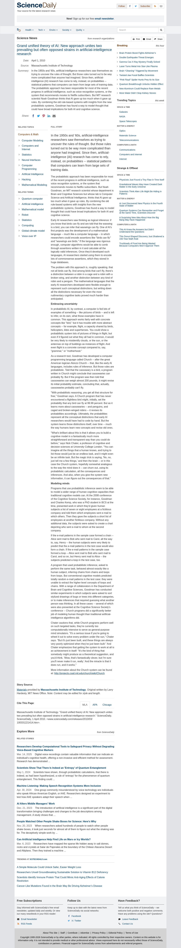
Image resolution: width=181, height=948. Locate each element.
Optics (122, 131)
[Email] (54, 116)
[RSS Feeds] (155, 6)
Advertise (84, 933)
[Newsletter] (161, 6)
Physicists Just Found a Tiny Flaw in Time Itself (141, 180)
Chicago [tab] (107, 704)
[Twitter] (38, 116)
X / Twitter (76, 920)
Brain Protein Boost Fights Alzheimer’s (137, 53)
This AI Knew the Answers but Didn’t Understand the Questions (136, 230)
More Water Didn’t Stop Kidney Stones (137, 93)
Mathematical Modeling (34, 185)
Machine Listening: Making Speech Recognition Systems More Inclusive (59, 786)
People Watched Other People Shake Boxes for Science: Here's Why (56, 821)
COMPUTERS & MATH (126, 145)
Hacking (26, 179)
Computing (28, 225)
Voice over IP (29, 236)
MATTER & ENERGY (126, 126)
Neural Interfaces (31, 160)
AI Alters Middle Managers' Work (36, 803)
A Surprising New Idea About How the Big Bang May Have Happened (139, 218)
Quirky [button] (80, 30)
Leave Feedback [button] (130, 919)
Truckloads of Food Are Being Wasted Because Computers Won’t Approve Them (139, 244)
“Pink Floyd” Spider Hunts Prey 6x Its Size (139, 79)
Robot (25, 215)
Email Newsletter (29, 919)
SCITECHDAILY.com (38, 859)
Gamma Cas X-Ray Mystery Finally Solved (139, 62)
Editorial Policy (116, 933)
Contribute (73, 933)
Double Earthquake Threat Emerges (136, 57)
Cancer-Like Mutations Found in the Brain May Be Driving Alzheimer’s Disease (59, 886)
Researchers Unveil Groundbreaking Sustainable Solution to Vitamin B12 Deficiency (62, 872)
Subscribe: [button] (145, 6)
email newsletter (104, 18)
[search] (161, 30)
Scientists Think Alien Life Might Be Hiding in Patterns (140, 192)
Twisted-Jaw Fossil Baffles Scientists (136, 75)
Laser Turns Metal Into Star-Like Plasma (138, 66)
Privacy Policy (99, 933)
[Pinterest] (43, 116)
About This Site (50, 933)
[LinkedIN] (49, 116)
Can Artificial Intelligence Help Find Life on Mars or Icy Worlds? (54, 839)
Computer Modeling (32, 140)
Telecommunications (129, 140)
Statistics (27, 154)
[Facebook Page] (130, 6)
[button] (136, 39)
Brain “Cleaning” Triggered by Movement (138, 71)
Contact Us (127, 924)
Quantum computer (32, 198)
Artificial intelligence (32, 204)
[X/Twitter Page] (136, 6)
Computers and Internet (30, 147)
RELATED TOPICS (26, 127)
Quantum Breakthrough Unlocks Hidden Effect (141, 84)
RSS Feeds (26, 924)
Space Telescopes (128, 121)
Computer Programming (29, 167)
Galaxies (123, 112)
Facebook (76, 916)
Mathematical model (33, 209)
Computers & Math (28, 134)
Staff (62, 933)
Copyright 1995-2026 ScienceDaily (36, 937)
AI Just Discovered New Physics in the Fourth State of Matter (141, 204)
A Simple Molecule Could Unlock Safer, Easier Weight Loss (49, 867)
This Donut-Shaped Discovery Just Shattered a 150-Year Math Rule (141, 237)
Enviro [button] (53, 30)
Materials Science (127, 135)
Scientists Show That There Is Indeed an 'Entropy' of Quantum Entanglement (61, 768)
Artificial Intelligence (32, 174)
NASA (122, 116)
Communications (127, 150)
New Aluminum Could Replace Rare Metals (139, 88)
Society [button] (66, 30)
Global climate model (33, 230)
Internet (122, 159)
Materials (22, 689)
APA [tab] (95, 704)
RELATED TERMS (26, 192)
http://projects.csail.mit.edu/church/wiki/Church (79, 673)
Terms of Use (131, 933)
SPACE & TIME (123, 107)
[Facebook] (33, 116)
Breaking (122, 45)
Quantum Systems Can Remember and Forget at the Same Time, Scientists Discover (141, 211)
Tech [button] (41, 30)
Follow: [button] (121, 6)
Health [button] (29, 30)
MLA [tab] (84, 704)
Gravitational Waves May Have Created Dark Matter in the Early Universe (140, 185)
